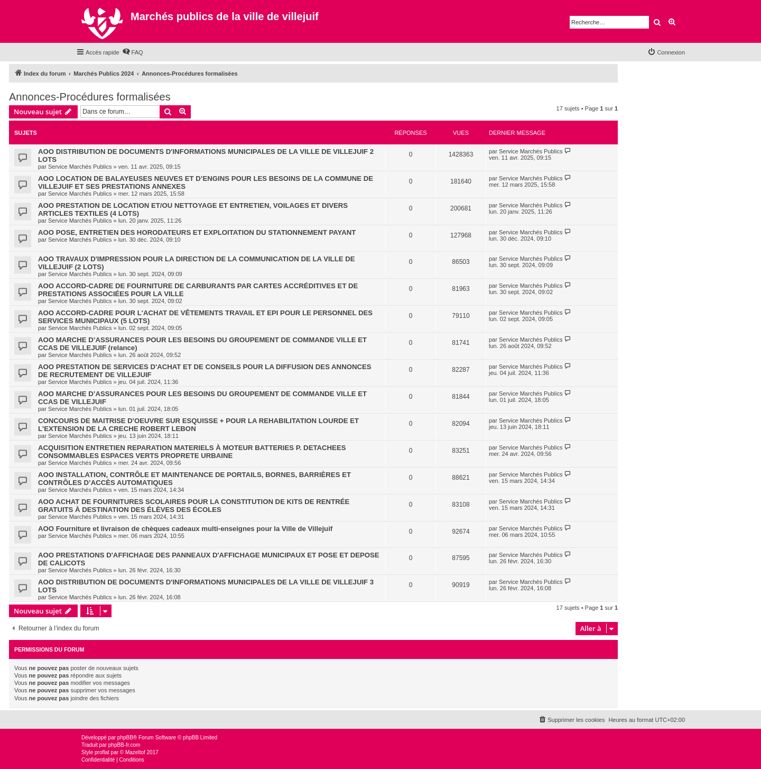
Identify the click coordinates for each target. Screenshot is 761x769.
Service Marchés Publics (80, 166)
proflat (102, 752)
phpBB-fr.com (124, 745)
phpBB (125, 737)
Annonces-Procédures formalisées (90, 97)
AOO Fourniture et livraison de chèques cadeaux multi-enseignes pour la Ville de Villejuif (185, 529)
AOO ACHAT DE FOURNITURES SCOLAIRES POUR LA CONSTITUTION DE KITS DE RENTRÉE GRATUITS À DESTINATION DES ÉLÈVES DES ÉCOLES (193, 506)
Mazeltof (135, 752)
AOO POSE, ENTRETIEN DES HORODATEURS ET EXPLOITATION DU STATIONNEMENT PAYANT (197, 232)
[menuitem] (132, 52)
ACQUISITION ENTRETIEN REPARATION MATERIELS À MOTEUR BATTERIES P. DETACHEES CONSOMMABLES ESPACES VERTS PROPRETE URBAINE (192, 452)
